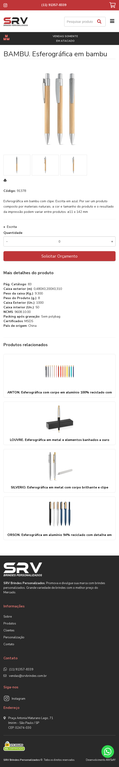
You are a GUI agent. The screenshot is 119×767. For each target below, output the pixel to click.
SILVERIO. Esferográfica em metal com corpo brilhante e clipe (59, 487)
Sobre (7, 617)
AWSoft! (111, 760)
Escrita (12, 227)
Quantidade (12, 233)
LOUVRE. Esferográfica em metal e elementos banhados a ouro (59, 440)
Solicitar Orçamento (59, 256)
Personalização (13, 637)
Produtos (9, 623)
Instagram (18, 699)
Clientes (9, 630)
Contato (8, 644)
